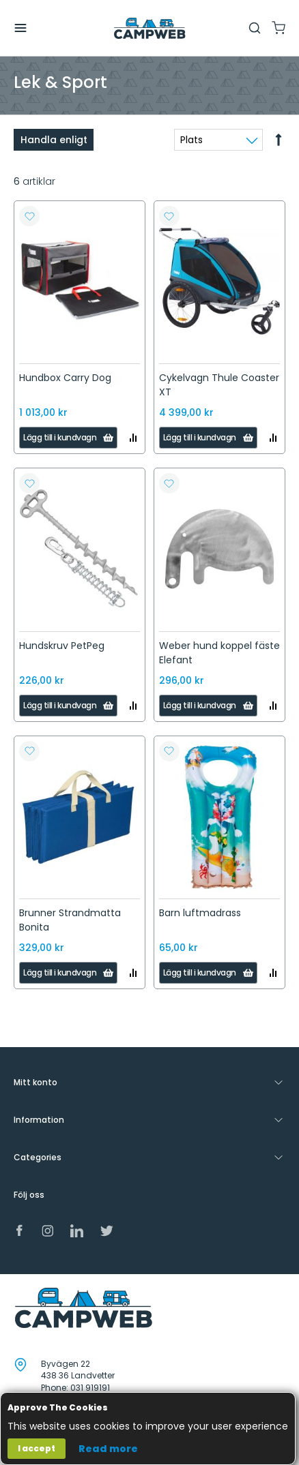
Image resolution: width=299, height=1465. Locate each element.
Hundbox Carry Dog (65, 377)
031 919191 (90, 1387)
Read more (108, 1448)
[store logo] (149, 28)
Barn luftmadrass (200, 913)
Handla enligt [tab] (53, 140)
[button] (29, 216)
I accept (36, 1448)
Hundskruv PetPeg (61, 645)
